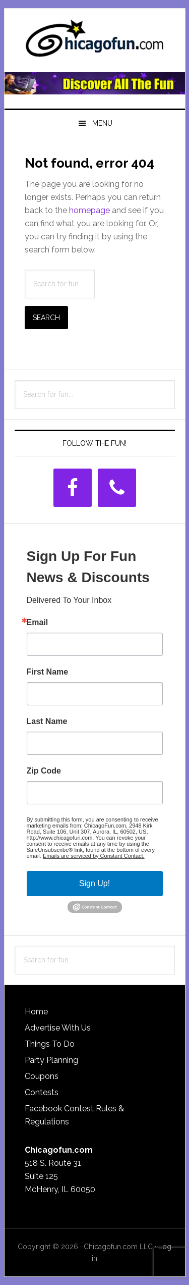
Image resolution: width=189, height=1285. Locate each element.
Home (36, 1011)
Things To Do (50, 1044)
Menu (102, 123)
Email (37, 623)
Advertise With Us (58, 1028)
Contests (41, 1092)
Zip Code (44, 771)
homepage (89, 210)
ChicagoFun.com (95, 41)
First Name (48, 672)
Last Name (47, 721)
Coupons (41, 1076)
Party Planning (51, 1060)
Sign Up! (94, 883)
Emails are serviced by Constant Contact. (94, 856)
